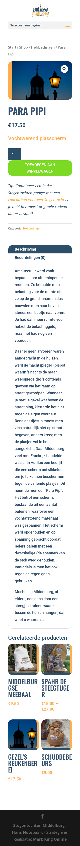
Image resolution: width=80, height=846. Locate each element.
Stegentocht (54, 199)
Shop (23, 47)
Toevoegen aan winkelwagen (40, 168)
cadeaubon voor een (26, 199)
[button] (64, 69)
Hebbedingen (43, 47)
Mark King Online (50, 839)
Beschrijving (25, 249)
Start (12, 47)
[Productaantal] (14, 154)
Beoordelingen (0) (30, 257)
